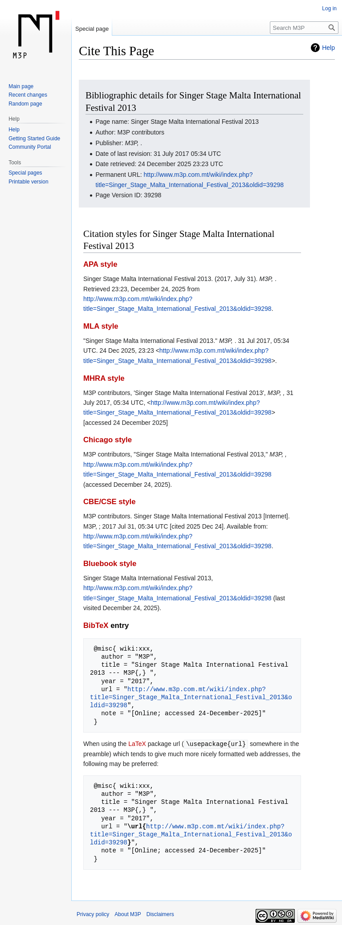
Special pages (25, 173)
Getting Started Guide (34, 138)
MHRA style (104, 378)
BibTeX (96, 625)
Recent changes (27, 95)
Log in (329, 8)
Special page (92, 28)
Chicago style (107, 440)
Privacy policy (93, 914)
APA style (100, 264)
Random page (25, 104)
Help (328, 47)
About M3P (127, 914)
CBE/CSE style (109, 501)
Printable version (28, 182)
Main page (20, 86)
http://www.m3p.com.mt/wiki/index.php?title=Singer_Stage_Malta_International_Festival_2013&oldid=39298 (191, 697)
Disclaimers (160, 914)
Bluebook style (109, 563)
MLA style (100, 326)
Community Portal (29, 147)
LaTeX (137, 743)
